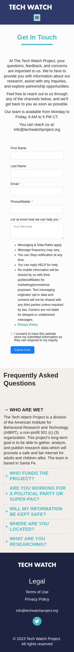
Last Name (18, 166)
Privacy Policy (28, 324)
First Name (18, 148)
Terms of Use (37, 592)
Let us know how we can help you (34, 219)
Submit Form (22, 349)
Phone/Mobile (20, 201)
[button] (37, 17)
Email (15, 184)
